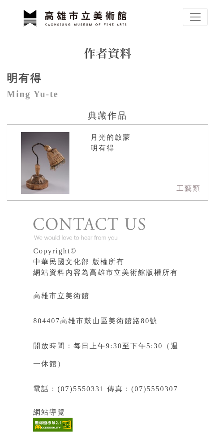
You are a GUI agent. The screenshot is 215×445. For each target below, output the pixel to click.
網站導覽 (49, 412)
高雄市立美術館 (61, 296)
